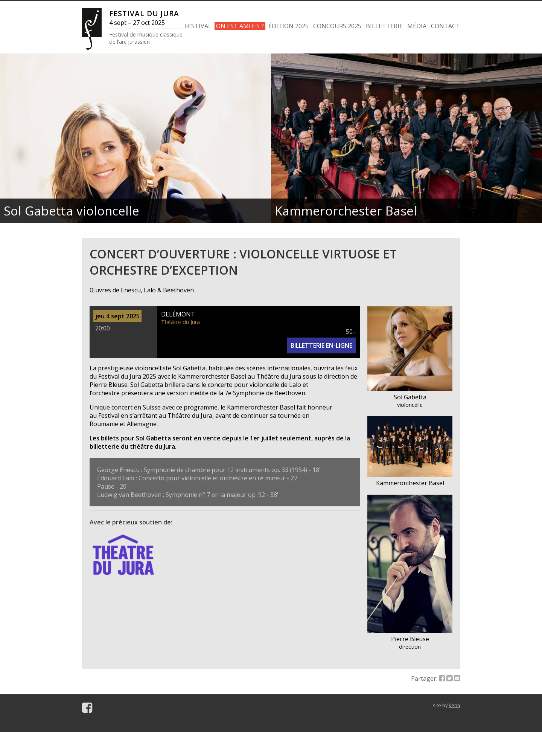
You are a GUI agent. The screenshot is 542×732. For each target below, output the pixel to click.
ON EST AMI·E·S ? (240, 26)
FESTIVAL (198, 26)
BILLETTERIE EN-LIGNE (321, 345)
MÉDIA (416, 26)
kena (454, 705)
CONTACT (445, 26)
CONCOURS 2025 (337, 26)
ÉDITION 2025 (288, 26)
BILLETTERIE (384, 26)
